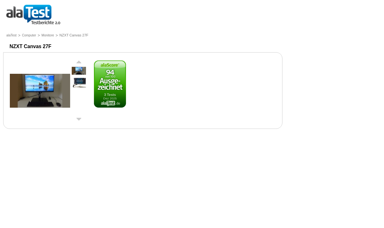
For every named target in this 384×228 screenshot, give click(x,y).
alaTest (11, 35)
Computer (29, 35)
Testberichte (33, 15)
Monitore (48, 35)
